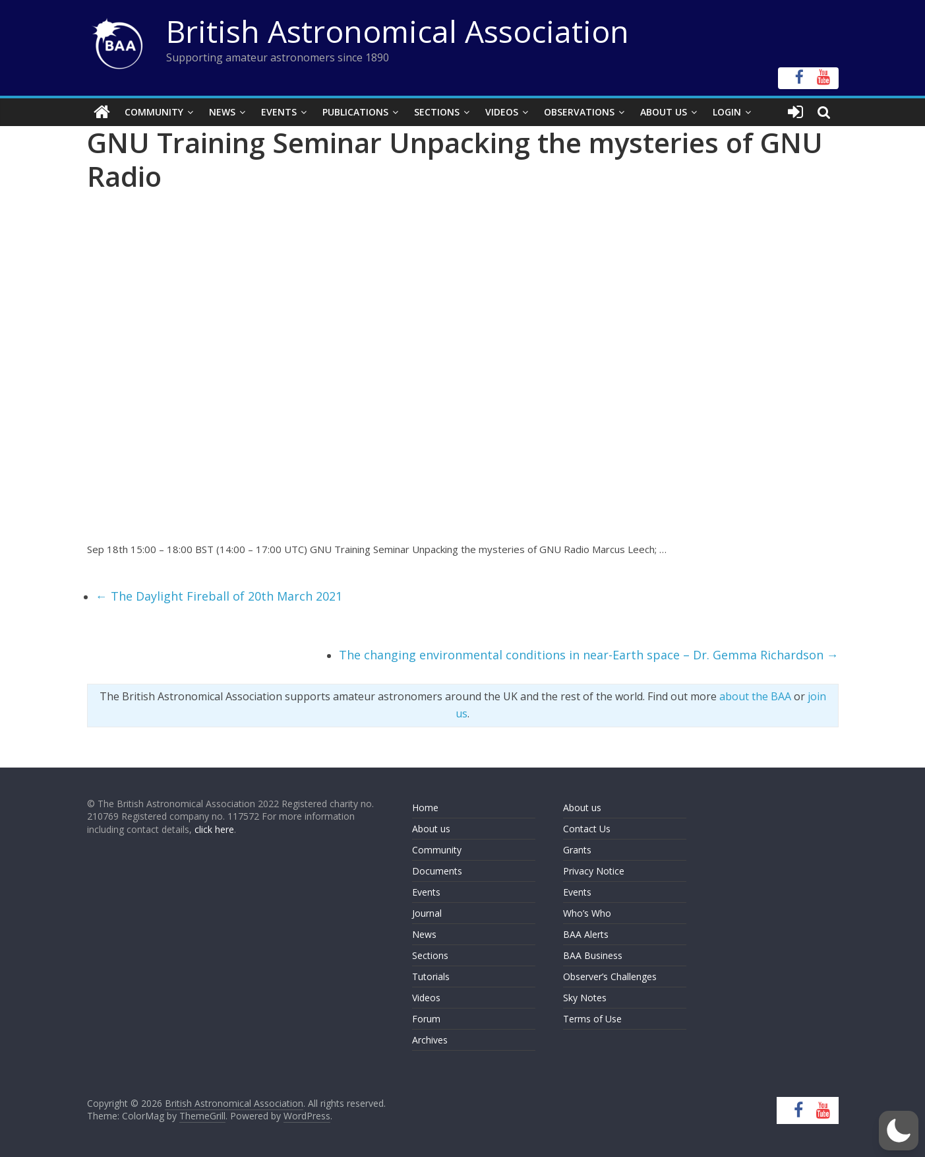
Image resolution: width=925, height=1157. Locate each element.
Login (727, 112)
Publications (355, 112)
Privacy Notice (593, 871)
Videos (501, 112)
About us (431, 828)
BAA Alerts (586, 934)
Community (154, 112)
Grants (577, 849)
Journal (427, 913)
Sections (437, 112)
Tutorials (431, 976)
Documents (437, 871)
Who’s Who (587, 913)
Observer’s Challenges (610, 976)
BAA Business (592, 955)
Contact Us (587, 828)
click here (214, 829)
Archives (430, 1040)
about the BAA (755, 696)
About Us (663, 112)
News (222, 112)
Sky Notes (585, 997)
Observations (579, 112)
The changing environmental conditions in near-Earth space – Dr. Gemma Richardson (589, 655)
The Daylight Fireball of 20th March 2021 (219, 596)
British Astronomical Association (397, 31)
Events (279, 112)
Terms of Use (592, 1018)
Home (425, 807)
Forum (426, 1018)
